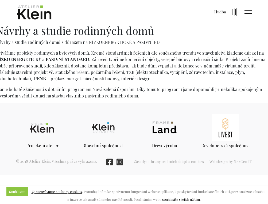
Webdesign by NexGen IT (230, 161)
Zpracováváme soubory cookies (57, 191)
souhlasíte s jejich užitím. (181, 199)
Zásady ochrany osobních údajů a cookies (169, 161)
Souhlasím (17, 191)
